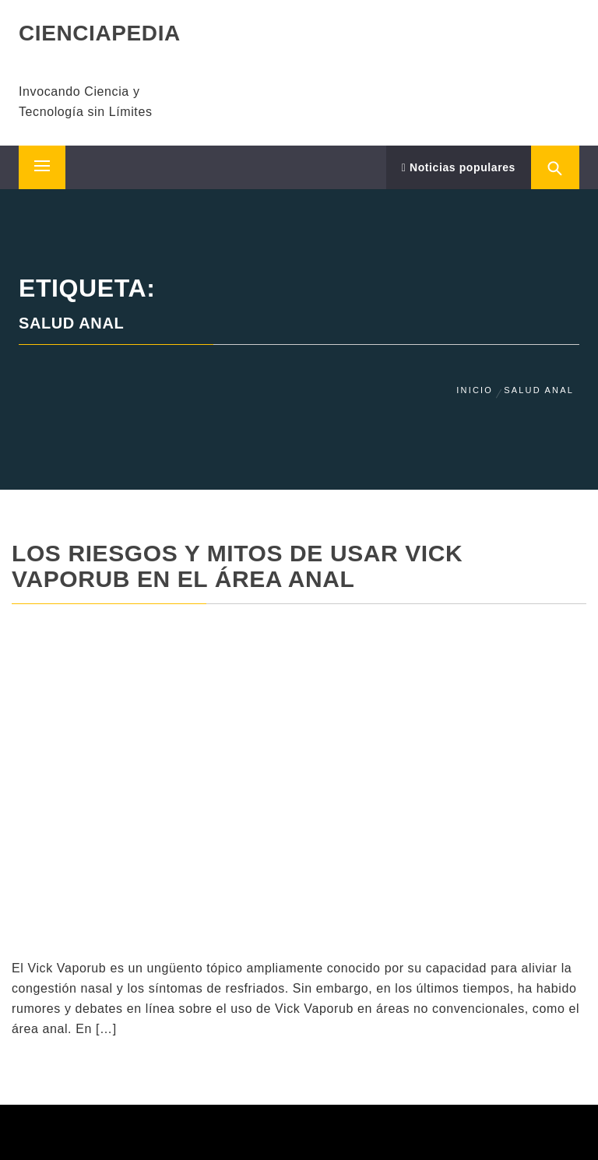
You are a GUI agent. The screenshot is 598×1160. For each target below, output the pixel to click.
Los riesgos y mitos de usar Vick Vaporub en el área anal (237, 566)
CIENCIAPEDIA (100, 33)
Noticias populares (458, 167)
